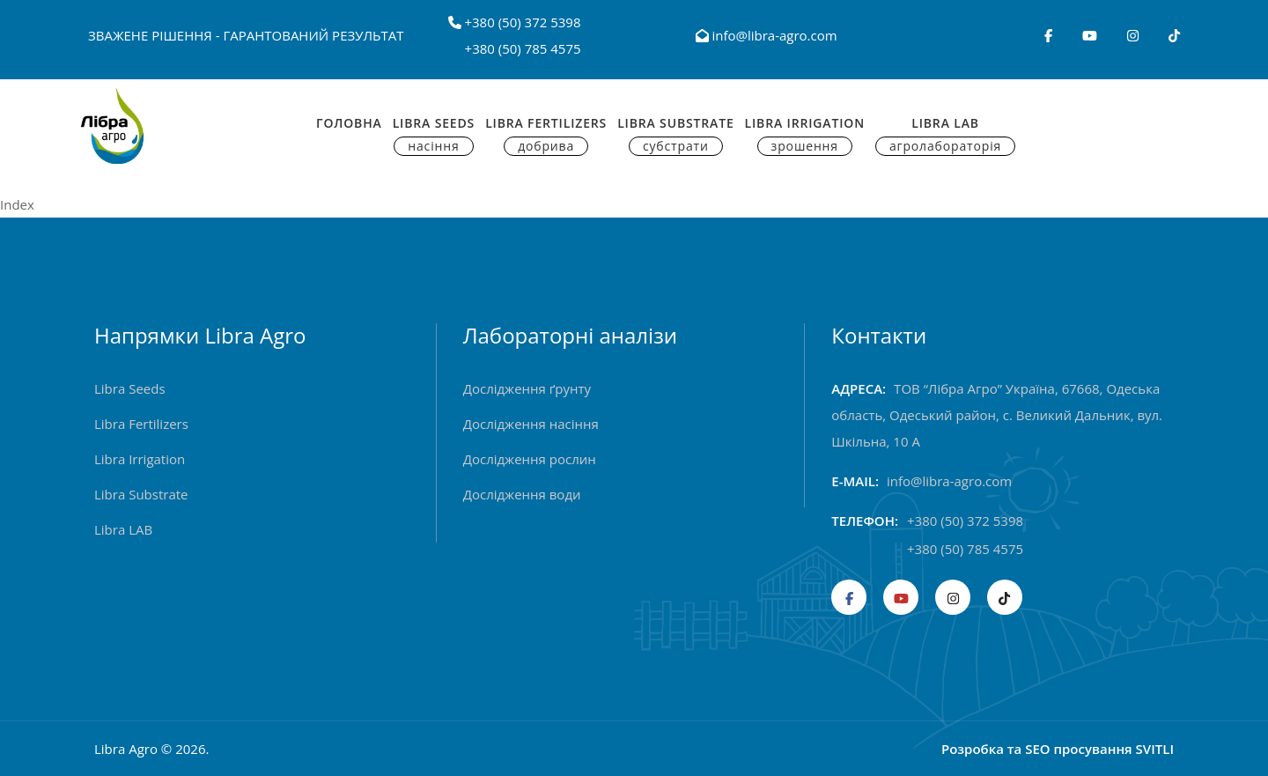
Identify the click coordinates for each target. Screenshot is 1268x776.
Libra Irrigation (805, 135)
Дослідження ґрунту (527, 388)
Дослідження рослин (529, 459)
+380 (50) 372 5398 (522, 22)
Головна (349, 123)
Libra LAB (123, 529)
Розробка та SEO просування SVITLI (1057, 749)
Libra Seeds (434, 135)
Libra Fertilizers (546, 135)
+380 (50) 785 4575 (523, 48)
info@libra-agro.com (766, 35)
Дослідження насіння (531, 423)
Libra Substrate (675, 135)
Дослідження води (522, 494)
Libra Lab (945, 135)
